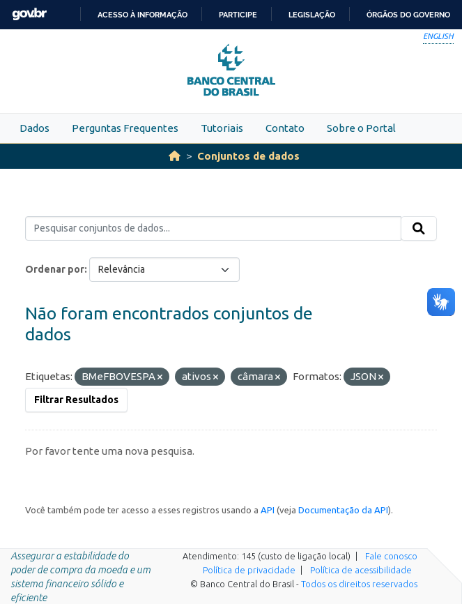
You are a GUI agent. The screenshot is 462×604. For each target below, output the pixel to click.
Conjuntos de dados (248, 156)
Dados (34, 128)
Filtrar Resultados (76, 399)
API (268, 510)
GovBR (29, 14)
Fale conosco (391, 556)
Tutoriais (222, 128)
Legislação (311, 15)
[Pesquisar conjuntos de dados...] (213, 228)
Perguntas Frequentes (125, 128)
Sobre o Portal (361, 128)
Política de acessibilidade (361, 570)
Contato (285, 128)
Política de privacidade (249, 570)
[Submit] (419, 228)
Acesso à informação (142, 15)
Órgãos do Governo (408, 15)
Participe (238, 15)
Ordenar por (54, 269)
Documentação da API (343, 510)
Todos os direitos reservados (359, 584)
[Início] (174, 156)
